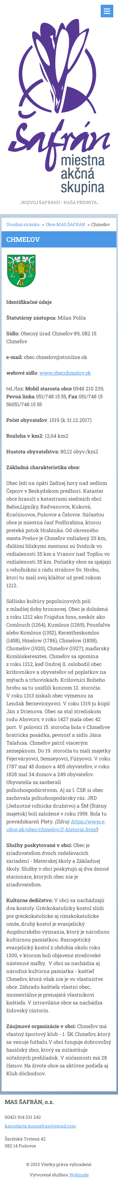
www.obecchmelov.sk (65, 372)
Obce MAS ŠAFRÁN (65, 224)
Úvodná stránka (23, 224)
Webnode (79, 1175)
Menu (107, 11)
